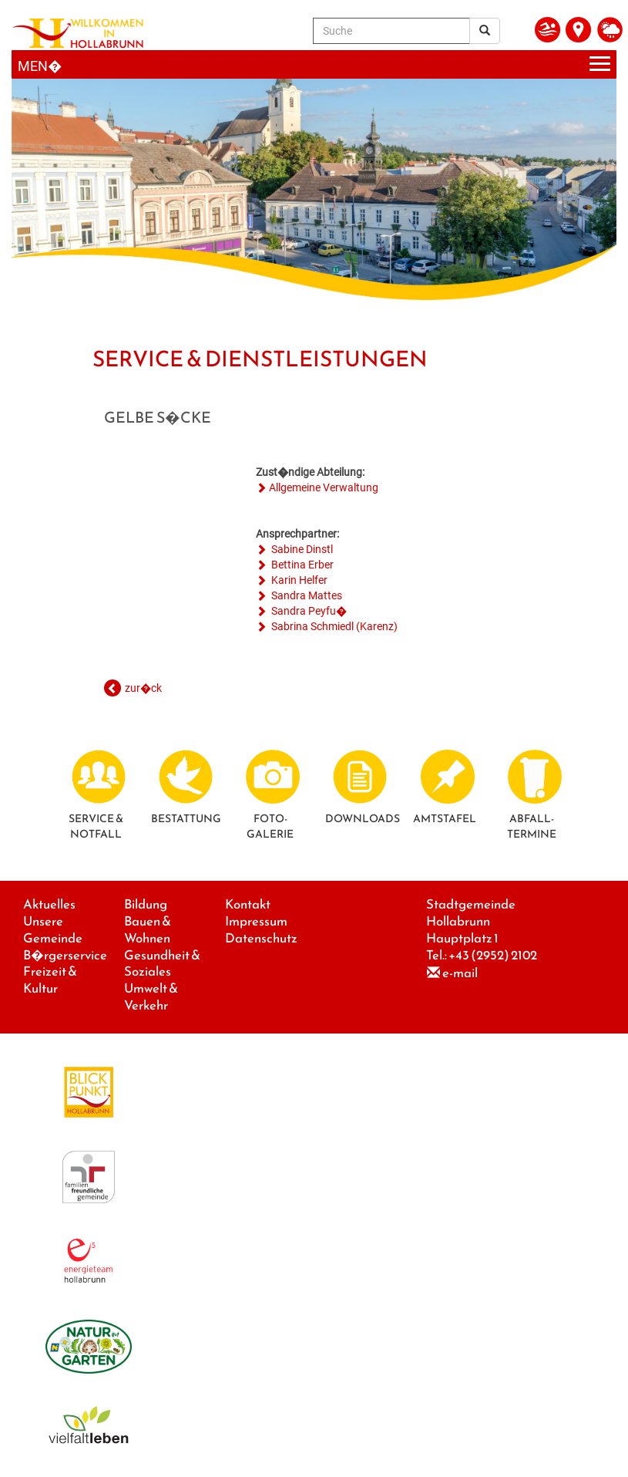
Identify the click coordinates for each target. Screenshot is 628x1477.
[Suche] (391, 31)
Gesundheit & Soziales (162, 964)
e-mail (460, 973)
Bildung (145, 904)
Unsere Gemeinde (52, 930)
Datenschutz (261, 938)
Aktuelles (49, 904)
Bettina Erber (301, 564)
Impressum (256, 921)
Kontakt (247, 904)
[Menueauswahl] (314, 64)
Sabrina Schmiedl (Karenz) (333, 626)
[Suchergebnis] (484, 31)
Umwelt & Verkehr (151, 997)
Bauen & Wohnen (147, 930)
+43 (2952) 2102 (492, 955)
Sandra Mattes (305, 595)
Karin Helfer (298, 580)
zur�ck (143, 688)
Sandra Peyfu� (308, 611)
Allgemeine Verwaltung (323, 487)
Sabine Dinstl (301, 549)
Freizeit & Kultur (50, 980)
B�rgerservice (65, 955)
